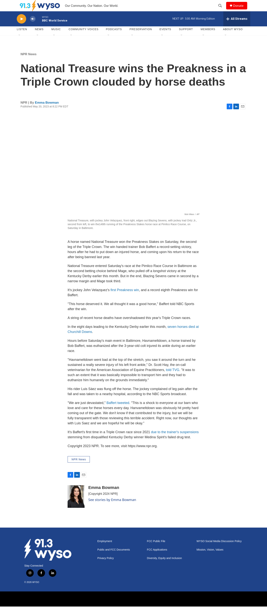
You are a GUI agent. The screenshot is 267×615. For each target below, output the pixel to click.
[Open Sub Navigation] (19, 43)
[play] (21, 27)
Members (208, 37)
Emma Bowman (47, 111)
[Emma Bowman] (76, 505)
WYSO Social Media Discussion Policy (219, 549)
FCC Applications (157, 558)
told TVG (172, 378)
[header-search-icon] (221, 10)
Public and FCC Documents (113, 558)
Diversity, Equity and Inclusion (164, 566)
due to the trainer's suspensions (175, 440)
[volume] (33, 27)
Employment (104, 549)
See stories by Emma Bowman (112, 508)
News (39, 37)
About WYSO (233, 37)
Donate (240, 10)
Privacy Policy (105, 566)
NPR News (29, 62)
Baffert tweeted (118, 411)
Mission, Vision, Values (210, 558)
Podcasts (114, 37)
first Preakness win (125, 298)
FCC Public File (156, 549)
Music (56, 37)
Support (186, 37)
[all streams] (236, 27)
